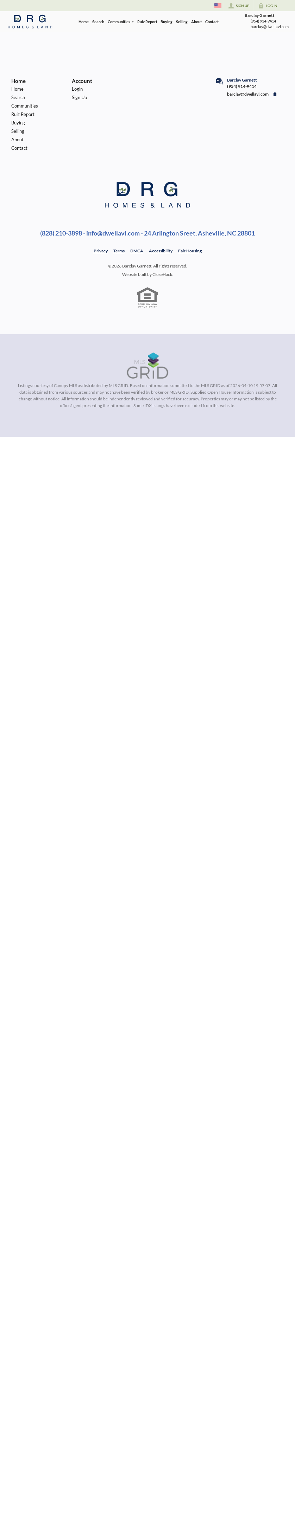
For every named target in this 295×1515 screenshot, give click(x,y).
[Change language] (218, 6)
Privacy (101, 250)
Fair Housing (190, 250)
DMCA (136, 250)
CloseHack (162, 274)
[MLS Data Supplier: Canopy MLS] (147, 366)
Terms (119, 250)
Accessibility (160, 250)
